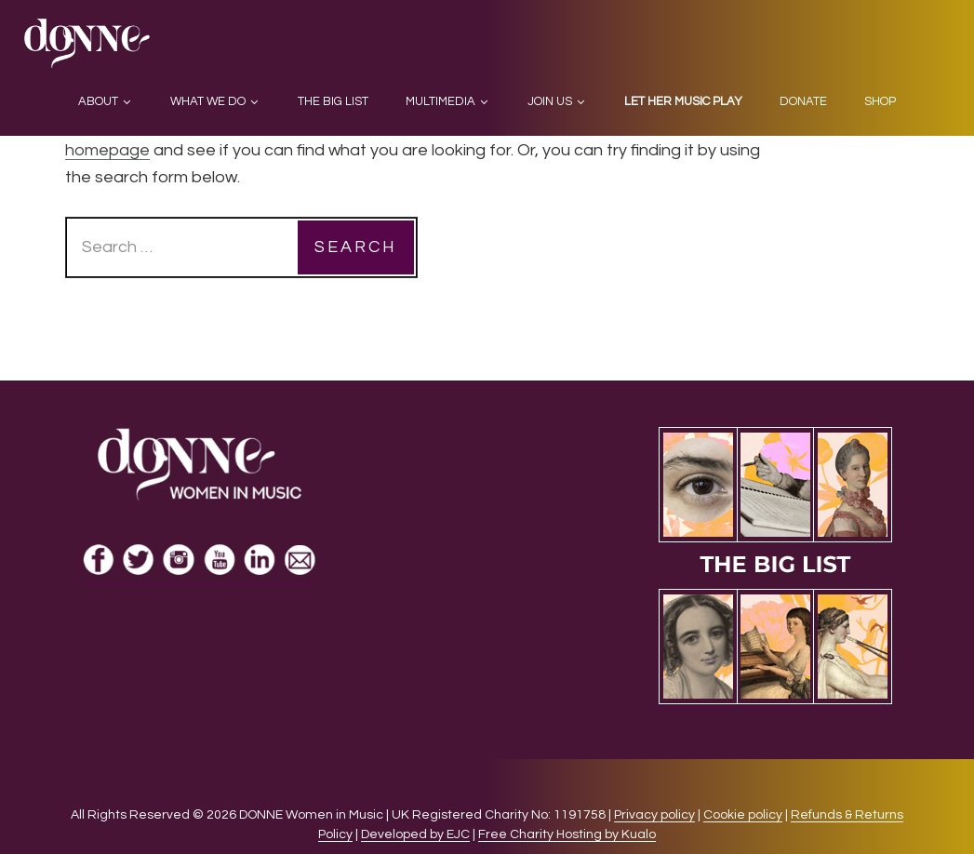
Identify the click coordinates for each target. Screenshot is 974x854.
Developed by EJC (415, 834)
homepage (107, 150)
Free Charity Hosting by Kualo (567, 834)
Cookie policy (742, 814)
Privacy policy (654, 814)
